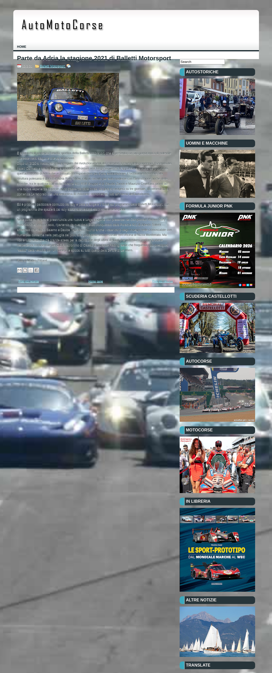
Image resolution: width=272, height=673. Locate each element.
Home (21, 47)
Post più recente (29, 281)
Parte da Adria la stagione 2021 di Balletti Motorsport (94, 58)
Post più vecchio (162, 281)
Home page (95, 281)
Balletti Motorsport (53, 66)
